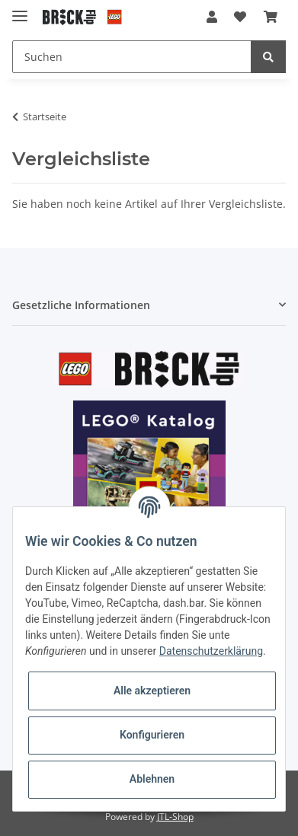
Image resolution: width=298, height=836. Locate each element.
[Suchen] (132, 56)
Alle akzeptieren (152, 690)
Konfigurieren (152, 735)
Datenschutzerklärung (211, 651)
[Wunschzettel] (240, 17)
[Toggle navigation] (19, 9)
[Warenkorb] (270, 17)
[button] (212, 17)
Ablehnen (152, 779)
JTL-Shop (175, 816)
